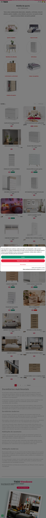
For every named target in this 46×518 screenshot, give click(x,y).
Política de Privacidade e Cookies (38, 267)
